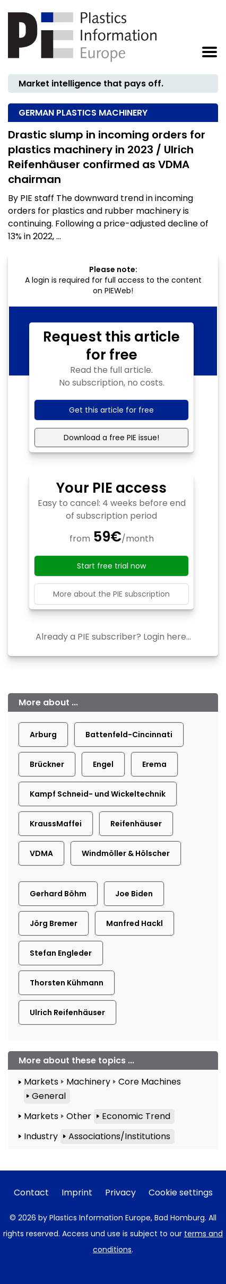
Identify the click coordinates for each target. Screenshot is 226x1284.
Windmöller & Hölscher (126, 853)
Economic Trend (136, 1116)
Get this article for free (111, 410)
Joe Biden (134, 893)
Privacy (120, 1192)
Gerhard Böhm (58, 893)
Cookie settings (181, 1192)
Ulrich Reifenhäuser (67, 1012)
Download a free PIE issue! (111, 437)
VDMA (41, 853)
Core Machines (149, 1082)
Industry (41, 1136)
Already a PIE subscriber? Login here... (113, 637)
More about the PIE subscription (111, 594)
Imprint (77, 1192)
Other (78, 1116)
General (49, 1096)
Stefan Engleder (61, 953)
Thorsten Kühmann (66, 982)
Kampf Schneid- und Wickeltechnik (98, 794)
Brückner (47, 764)
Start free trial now (111, 566)
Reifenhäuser (136, 823)
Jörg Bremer (53, 923)
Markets (41, 1082)
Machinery (88, 1082)
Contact (31, 1192)
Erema (154, 764)
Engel (103, 764)
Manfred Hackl (134, 923)
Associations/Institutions (119, 1136)
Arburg (43, 734)
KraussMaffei (56, 823)
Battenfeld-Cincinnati (128, 734)
